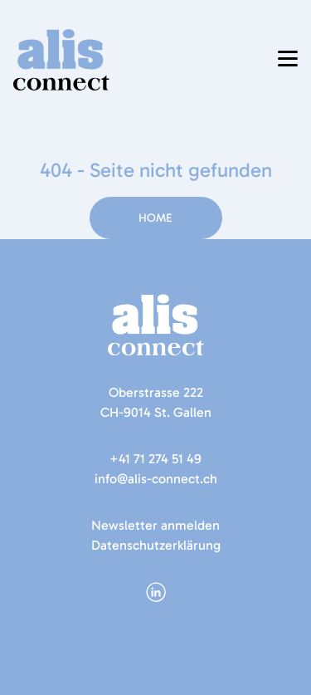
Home (155, 218)
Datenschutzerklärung (156, 545)
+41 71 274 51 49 (155, 459)
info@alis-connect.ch (156, 479)
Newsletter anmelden (155, 525)
